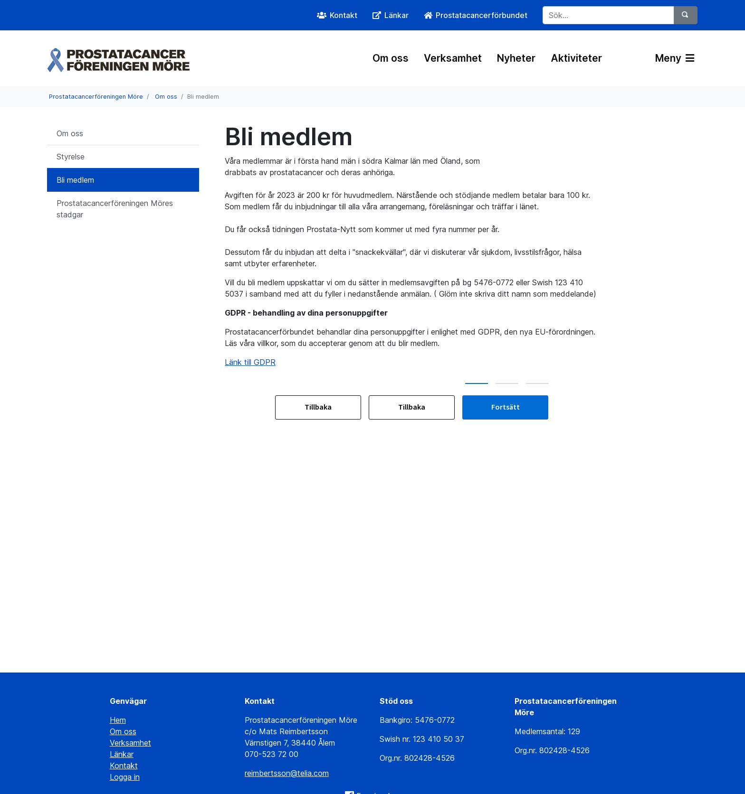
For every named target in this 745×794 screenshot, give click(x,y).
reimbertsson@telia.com (287, 773)
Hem (118, 720)
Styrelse (71, 156)
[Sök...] (608, 15)
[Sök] (685, 15)
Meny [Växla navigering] (674, 58)
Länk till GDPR (250, 362)
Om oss (390, 58)
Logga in (125, 777)
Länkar (122, 754)
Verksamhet (453, 58)
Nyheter (516, 58)
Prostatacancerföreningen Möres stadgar (115, 208)
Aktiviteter (576, 58)
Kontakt (124, 765)
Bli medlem (75, 180)
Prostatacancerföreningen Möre (96, 96)
